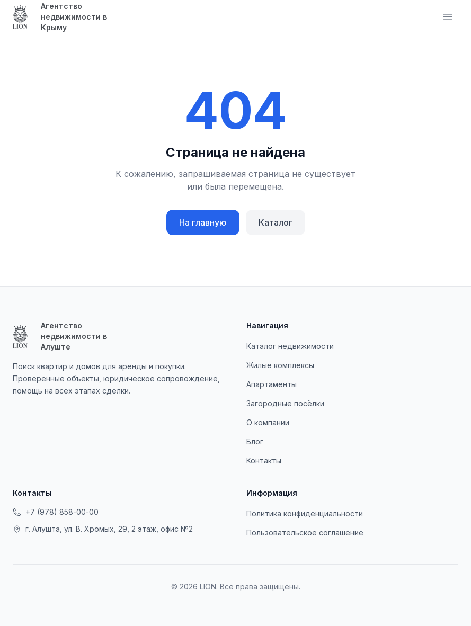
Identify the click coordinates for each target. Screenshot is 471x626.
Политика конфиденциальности (304, 513)
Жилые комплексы (280, 365)
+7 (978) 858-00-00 (56, 511)
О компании (267, 422)
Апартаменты (271, 384)
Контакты (263, 460)
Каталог (275, 222)
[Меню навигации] (447, 17)
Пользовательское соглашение (304, 532)
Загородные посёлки (285, 403)
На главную (203, 222)
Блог (254, 441)
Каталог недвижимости (290, 346)
